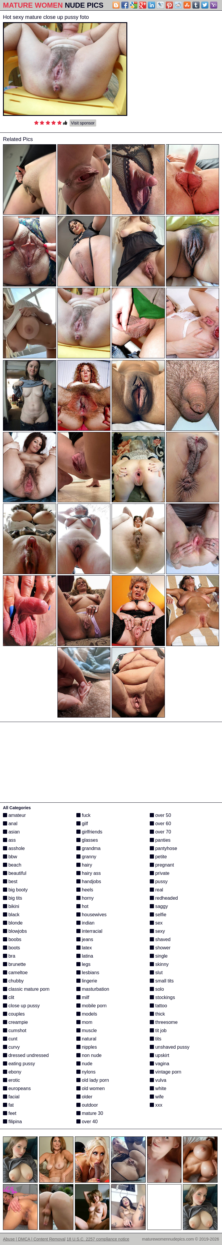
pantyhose (163, 848)
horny (85, 898)
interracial (89, 931)
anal (10, 823)
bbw (10, 856)
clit (8, 997)
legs (83, 964)
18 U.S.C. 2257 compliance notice (98, 1239)
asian (11, 831)
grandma (88, 848)
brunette (14, 964)
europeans (17, 1088)
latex (84, 947)
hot (82, 906)
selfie (158, 914)
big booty (15, 889)
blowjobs (15, 931)
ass (9, 840)
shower (160, 947)
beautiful (14, 873)
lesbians (87, 972)
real (156, 889)
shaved (160, 939)
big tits (12, 898)
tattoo (158, 1005)
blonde (13, 922)
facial (11, 1096)
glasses (87, 840)
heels (84, 889)
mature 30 (89, 1113)
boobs (12, 939)
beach (12, 864)
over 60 (160, 823)
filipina (12, 1121)
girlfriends (89, 831)
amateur (14, 815)
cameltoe (15, 972)
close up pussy (21, 1005)
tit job (158, 1030)
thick (157, 1013)
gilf (82, 823)
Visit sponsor (83, 123)
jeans (84, 939)
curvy (11, 1047)
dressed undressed (26, 1055)
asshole (14, 848)
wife (157, 1096)
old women (90, 1088)
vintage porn (165, 1071)
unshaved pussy (169, 1047)
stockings (162, 997)
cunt (10, 1038)
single (159, 956)
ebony (12, 1071)
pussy (159, 881)
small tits (162, 980)
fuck (83, 815)
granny (86, 856)
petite (158, 856)
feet (9, 1113)
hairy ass (88, 873)
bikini (11, 906)
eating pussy (19, 1063)
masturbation (92, 989)
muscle (86, 1030)
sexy (157, 931)
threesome (164, 1022)
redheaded (164, 898)
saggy (159, 906)
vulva (158, 1080)
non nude (89, 1055)
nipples (86, 1047)
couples (14, 1013)
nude (84, 1063)
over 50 (160, 815)
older (84, 1096)
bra (9, 956)
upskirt (159, 1055)
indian (85, 922)
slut (156, 972)
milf (82, 997)
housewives (91, 914)
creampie (15, 1022)
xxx (156, 1105)
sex (156, 922)
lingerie (86, 980)
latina (84, 956)
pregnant (162, 864)
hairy (84, 864)
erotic (11, 1080)
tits (155, 1038)
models (86, 1013)
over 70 (160, 831)
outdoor (87, 1105)
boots (11, 947)
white (158, 1088)
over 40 (87, 1121)
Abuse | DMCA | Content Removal (34, 1239)
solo (157, 989)
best (10, 881)
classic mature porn (26, 989)
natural (86, 1038)
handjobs (88, 881)
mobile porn (91, 1005)
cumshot (14, 1030)
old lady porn (92, 1080)
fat (8, 1105)
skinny (159, 964)
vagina (159, 1063)
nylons (86, 1071)
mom (84, 1022)
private (159, 873)
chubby (13, 980)
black (11, 914)
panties (160, 840)
